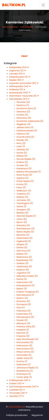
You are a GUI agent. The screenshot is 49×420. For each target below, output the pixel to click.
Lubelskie (17, 389)
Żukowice (23, 225)
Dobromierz (24, 282)
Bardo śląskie (25, 231)
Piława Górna (25, 351)
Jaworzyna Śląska (27, 367)
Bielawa (22, 212)
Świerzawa (23, 364)
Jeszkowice (24, 266)
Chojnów (22, 336)
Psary (21, 187)
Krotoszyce (23, 373)
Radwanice (24, 257)
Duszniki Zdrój (25, 136)
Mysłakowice (24, 370)
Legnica (22, 178)
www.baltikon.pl (16, 406)
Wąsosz (22, 196)
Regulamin (37, 415)
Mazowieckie (19, 92)
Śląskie (16, 80)
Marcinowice (24, 348)
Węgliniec (23, 124)
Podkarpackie (19, 380)
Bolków (21, 253)
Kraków (22, 162)
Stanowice (23, 117)
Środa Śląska (25, 181)
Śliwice (21, 247)
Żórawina (23, 301)
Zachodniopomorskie (24, 386)
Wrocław (23, 102)
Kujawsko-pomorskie (23, 83)
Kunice (21, 184)
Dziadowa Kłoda (26, 130)
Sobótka (22, 149)
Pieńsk (21, 279)
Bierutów (22, 234)
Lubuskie (17, 73)
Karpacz (22, 269)
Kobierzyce (23, 168)
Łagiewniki (23, 241)
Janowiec (23, 200)
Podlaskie (17, 89)
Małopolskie (19, 67)
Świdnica (22, 105)
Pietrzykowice (25, 317)
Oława (21, 206)
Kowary (21, 361)
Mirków (21, 155)
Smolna (22, 114)
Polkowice (23, 310)
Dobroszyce (24, 345)
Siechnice (23, 250)
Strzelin (22, 320)
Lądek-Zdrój (24, 358)
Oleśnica (22, 133)
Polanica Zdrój (25, 326)
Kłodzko (22, 140)
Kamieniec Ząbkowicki (29, 121)
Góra (20, 307)
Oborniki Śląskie (26, 215)
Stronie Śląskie (25, 159)
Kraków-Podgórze (27, 291)
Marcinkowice (25, 294)
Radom (22, 298)
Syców (21, 152)
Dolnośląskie (26, 26)
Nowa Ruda (24, 174)
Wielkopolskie (20, 86)
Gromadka (23, 355)
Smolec (22, 165)
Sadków (22, 263)
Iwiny (20, 143)
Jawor (21, 219)
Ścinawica (23, 304)
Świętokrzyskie (19, 76)
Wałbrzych (23, 190)
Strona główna (10, 26)
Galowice (23, 111)
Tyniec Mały (24, 377)
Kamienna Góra (26, 108)
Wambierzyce (25, 228)
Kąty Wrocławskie (27, 339)
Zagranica (17, 70)
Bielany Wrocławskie (28, 171)
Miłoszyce (23, 323)
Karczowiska (24, 342)
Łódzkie (16, 383)
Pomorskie (18, 392)
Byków (21, 288)
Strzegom (23, 209)
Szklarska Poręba (27, 275)
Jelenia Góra (24, 127)
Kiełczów (22, 332)
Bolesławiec (24, 260)
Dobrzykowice (25, 285)
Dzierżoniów (24, 238)
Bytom (21, 222)
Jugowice (23, 272)
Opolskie (16, 396)
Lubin (20, 146)
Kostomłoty (24, 313)
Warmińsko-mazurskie (24, 95)
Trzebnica (23, 193)
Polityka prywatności (17, 415)
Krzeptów (22, 329)
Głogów (22, 244)
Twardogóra (24, 203)
